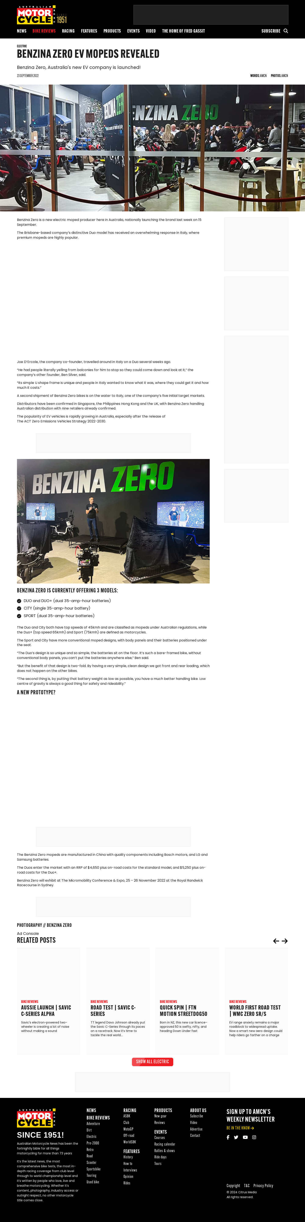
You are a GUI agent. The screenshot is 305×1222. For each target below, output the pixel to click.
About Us (198, 1117)
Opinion (128, 1184)
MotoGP (128, 1136)
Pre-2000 (93, 1150)
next (284, 948)
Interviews (130, 1177)
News (21, 31)
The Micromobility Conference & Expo (93, 887)
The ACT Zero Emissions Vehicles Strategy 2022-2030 (61, 428)
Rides (126, 1190)
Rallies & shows (164, 1158)
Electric (92, 1144)
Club (126, 1130)
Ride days (160, 1164)
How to (127, 1171)
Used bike (93, 1189)
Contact (195, 1143)
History (128, 1164)
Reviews (159, 1130)
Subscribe (271, 31)
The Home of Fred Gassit (183, 31)
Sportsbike (94, 1176)
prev (276, 948)
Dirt (89, 1138)
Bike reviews (44, 31)
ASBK (126, 1123)
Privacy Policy (263, 1193)
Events (133, 31)
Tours (158, 1171)
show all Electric (152, 1068)
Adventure (93, 1131)
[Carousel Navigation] (280, 948)
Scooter (92, 1170)
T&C (247, 1193)
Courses (159, 1145)
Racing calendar (164, 1151)
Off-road (128, 1143)
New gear (160, 1123)
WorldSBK (129, 1149)
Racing (68, 31)
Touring (92, 1183)
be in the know (238, 1135)
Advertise (196, 1136)
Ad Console (28, 941)
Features (89, 31)
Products (112, 31)
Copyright (233, 1193)
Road (90, 1163)
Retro (90, 1157)
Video (151, 31)
